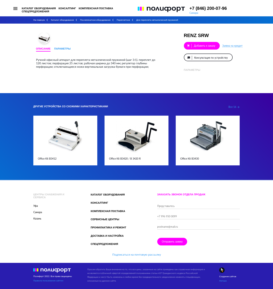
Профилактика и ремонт (108, 227)
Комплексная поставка (96, 8)
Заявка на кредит (232, 45)
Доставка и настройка (107, 235)
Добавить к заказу (201, 46)
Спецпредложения (35, 11)
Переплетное (123, 20)
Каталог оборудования (39, 8)
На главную (39, 20)
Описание (43, 48)
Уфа (35, 205)
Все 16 (234, 106)
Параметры (62, 48)
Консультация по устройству (207, 58)
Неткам (223, 280)
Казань (37, 218)
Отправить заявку (172, 241)
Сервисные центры (105, 219)
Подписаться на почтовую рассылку (136, 254)
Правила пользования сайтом (48, 280)
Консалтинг (67, 8)
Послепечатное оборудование (95, 20)
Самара (193, 12)
